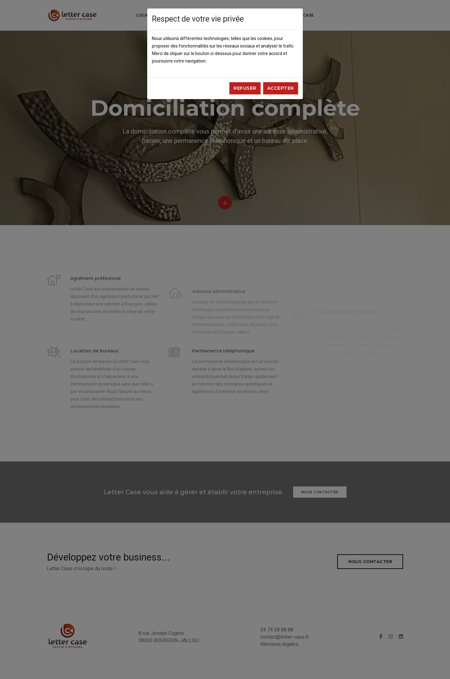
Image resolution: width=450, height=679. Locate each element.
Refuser (245, 88)
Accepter (280, 88)
